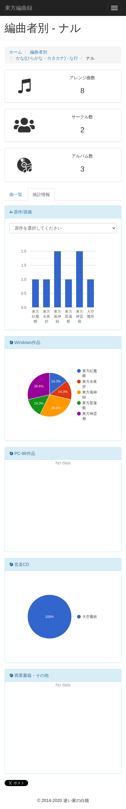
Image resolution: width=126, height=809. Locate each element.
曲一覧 (15, 194)
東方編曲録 (18, 8)
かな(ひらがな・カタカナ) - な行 (47, 58)
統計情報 (41, 194)
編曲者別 (38, 52)
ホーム (15, 52)
